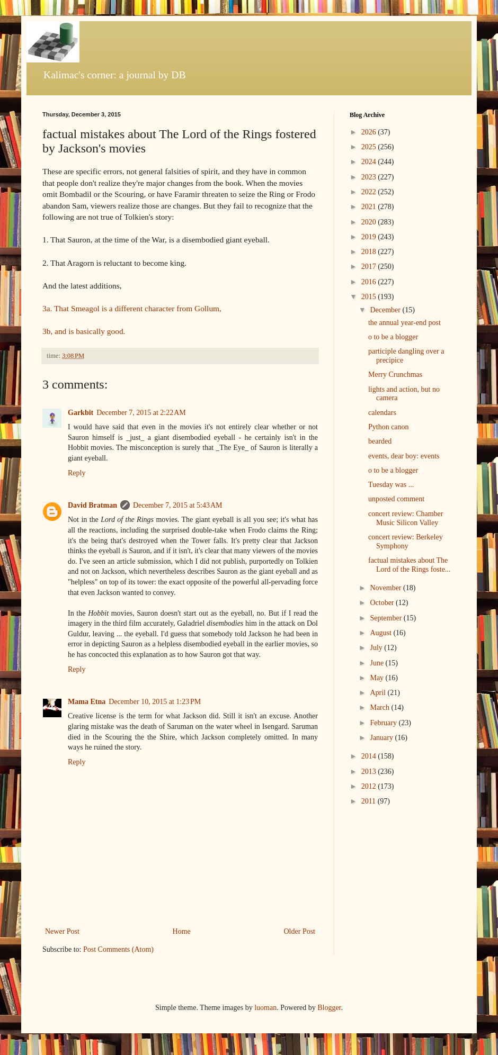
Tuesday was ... (391, 485)
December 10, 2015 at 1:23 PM (155, 702)
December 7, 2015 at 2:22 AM (141, 413)
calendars (382, 413)
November (386, 588)
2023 (369, 177)
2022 (369, 192)
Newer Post (62, 931)
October (383, 603)
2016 (369, 282)
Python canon (388, 427)
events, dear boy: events (404, 456)
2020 (369, 222)
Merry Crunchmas (395, 374)
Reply (76, 473)
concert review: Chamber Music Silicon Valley (405, 518)
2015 (369, 297)
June (377, 663)
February (384, 723)
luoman (265, 1008)
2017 (369, 266)
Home (182, 931)
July (377, 648)
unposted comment (396, 499)
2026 (369, 132)
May (377, 678)
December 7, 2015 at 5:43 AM (178, 505)
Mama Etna (86, 702)
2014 (369, 756)
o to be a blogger (393, 337)
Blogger (329, 1008)
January (382, 738)
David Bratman (92, 505)
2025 (369, 147)
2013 (369, 772)
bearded (380, 441)
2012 (369, 786)
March (380, 707)
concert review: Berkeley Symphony (405, 541)
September (386, 618)
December (386, 310)
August (381, 633)
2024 (369, 162)
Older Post (300, 931)
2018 (369, 252)
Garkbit (80, 413)
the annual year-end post (404, 323)
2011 (369, 801)
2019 (369, 237)
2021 (369, 207)
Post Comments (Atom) (118, 949)
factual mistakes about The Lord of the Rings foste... (409, 564)
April (378, 693)
